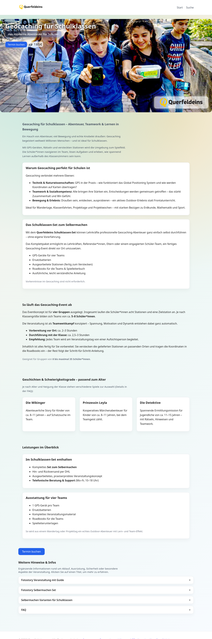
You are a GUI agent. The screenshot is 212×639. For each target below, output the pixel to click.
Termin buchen (16, 44)
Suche (190, 7)
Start (180, 7)
